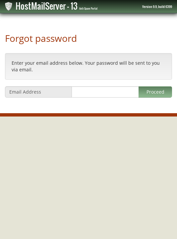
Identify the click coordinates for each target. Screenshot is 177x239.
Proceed (155, 92)
